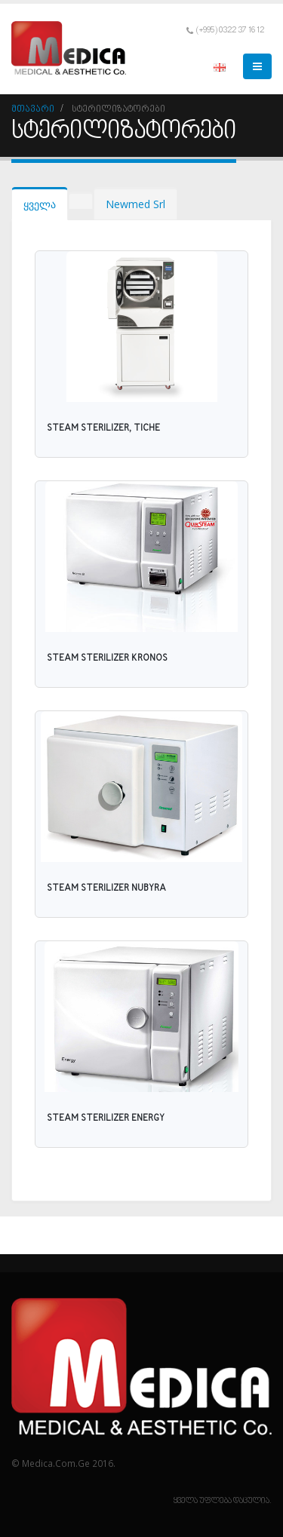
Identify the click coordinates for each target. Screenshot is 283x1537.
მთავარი (32, 109)
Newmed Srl (135, 204)
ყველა (39, 204)
